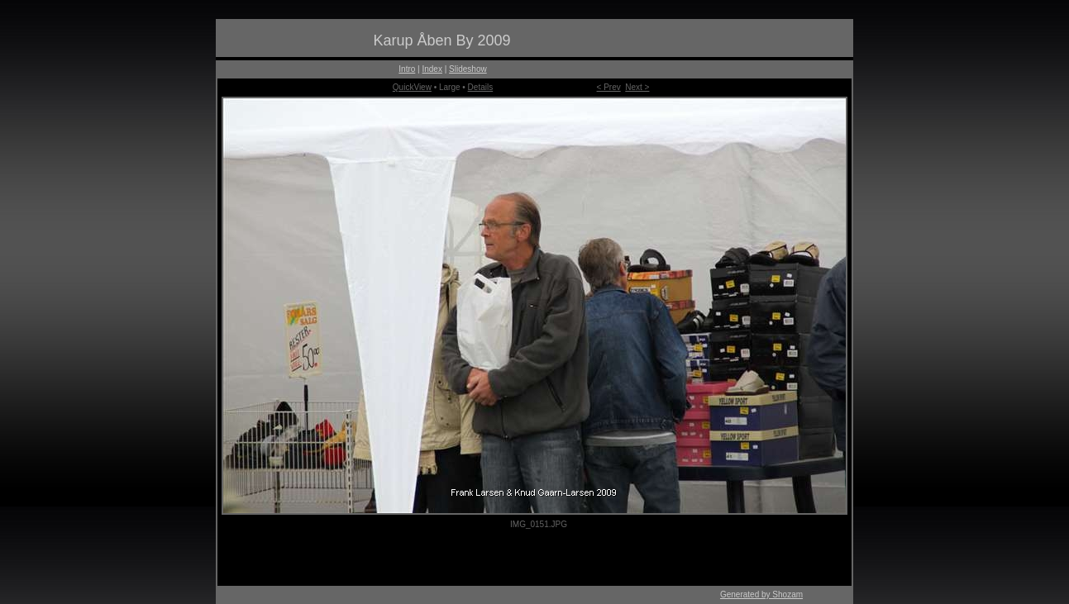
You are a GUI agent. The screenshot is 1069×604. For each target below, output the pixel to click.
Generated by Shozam (761, 594)
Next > (637, 87)
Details (481, 87)
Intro (406, 69)
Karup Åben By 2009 (441, 40)
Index (431, 69)
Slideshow (468, 69)
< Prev (609, 87)
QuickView (412, 87)
